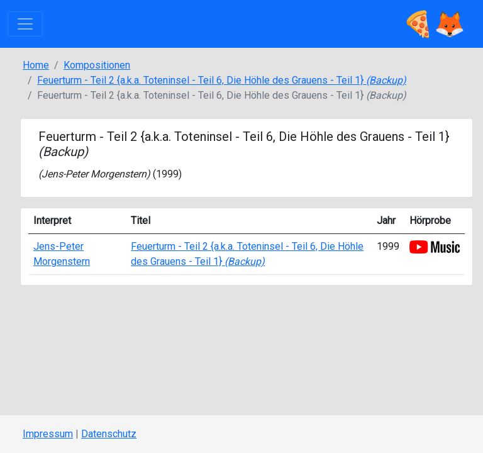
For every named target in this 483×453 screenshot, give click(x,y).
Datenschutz (108, 434)
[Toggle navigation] (25, 23)
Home (36, 65)
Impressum (48, 434)
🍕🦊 (433, 24)
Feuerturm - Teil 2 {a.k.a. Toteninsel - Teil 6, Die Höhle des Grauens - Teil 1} (221, 80)
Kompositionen (97, 65)
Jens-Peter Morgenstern (94, 174)
